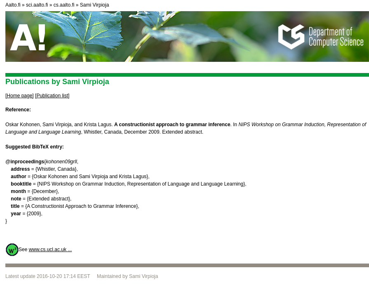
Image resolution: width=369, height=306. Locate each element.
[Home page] (19, 96)
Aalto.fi (13, 5)
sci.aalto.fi (37, 5)
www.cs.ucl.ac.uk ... (50, 249)
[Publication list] (52, 96)
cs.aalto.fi (64, 5)
